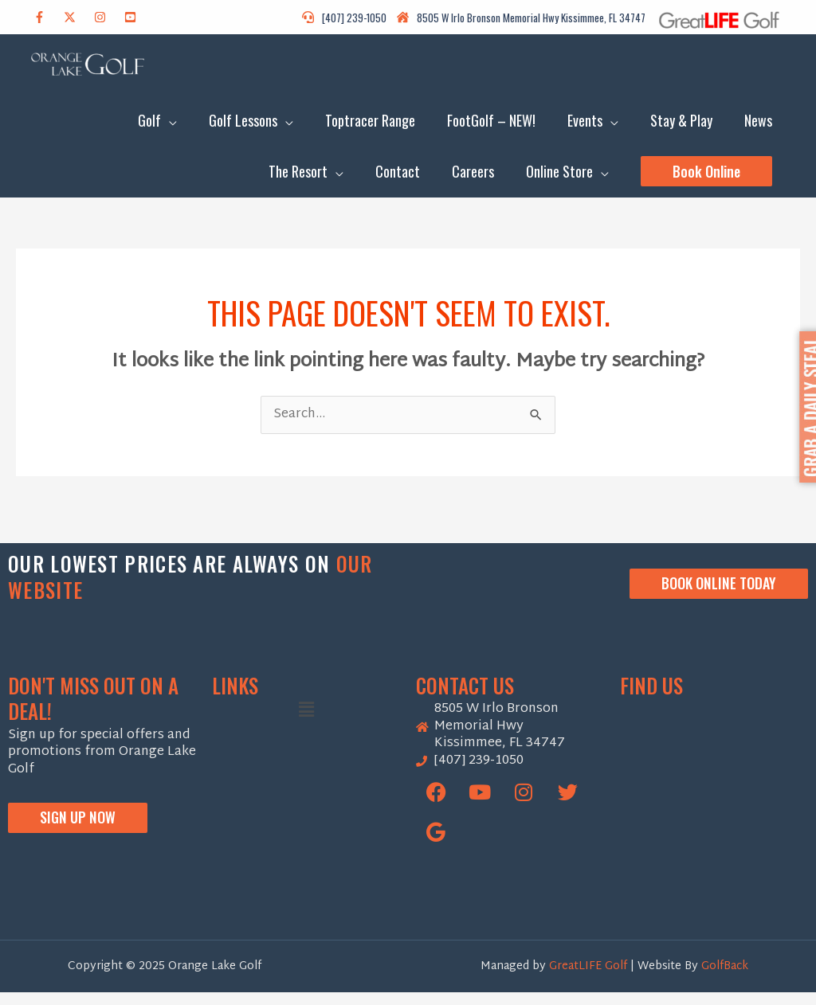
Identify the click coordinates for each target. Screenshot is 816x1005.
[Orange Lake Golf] (714, 809)
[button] (706, 181)
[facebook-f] (47, 17)
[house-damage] (521, 17)
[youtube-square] (138, 17)
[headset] (348, 17)
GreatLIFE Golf (589, 978)
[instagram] (108, 17)
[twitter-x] (78, 17)
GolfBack (724, 978)
